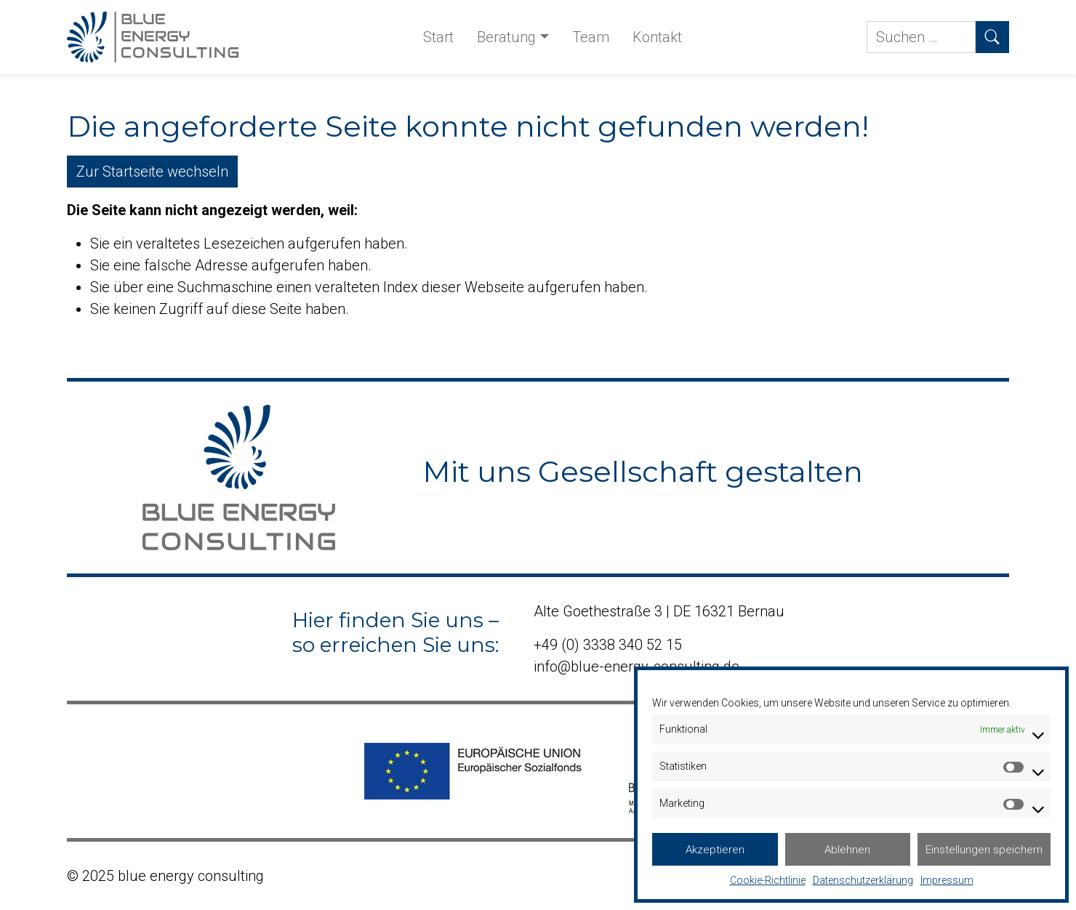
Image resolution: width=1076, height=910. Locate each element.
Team (590, 37)
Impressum (946, 880)
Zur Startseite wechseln (152, 171)
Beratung (506, 37)
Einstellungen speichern (984, 849)
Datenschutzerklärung (863, 880)
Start (438, 37)
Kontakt (657, 37)
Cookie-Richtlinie (768, 880)
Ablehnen (847, 849)
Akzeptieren (715, 849)
